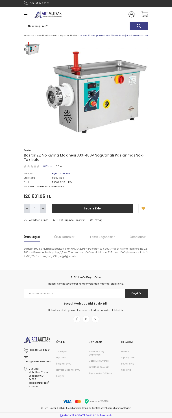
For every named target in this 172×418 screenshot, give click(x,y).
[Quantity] (35, 208)
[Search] (86, 26)
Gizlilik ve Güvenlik (98, 361)
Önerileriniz (138, 237)
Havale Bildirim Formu (68, 370)
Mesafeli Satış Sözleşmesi (96, 353)
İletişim (60, 376)
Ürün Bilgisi (32, 237)
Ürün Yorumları (64, 237)
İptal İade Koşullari (99, 367)
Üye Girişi (61, 357)
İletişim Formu (63, 363)
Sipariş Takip (128, 357)
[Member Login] (130, 14)
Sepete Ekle (92, 208)
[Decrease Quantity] (27, 208)
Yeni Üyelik (62, 351)
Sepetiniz (126, 370)
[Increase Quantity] (43, 208)
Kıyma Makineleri (61, 173)
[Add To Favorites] (143, 208)
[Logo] (48, 14)
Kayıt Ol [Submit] (136, 293)
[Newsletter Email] (86, 293)
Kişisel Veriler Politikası (100, 373)
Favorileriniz (127, 363)
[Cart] (144, 14)
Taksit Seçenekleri (102, 237)
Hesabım (126, 351)
